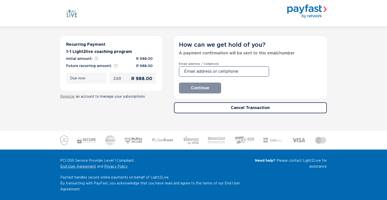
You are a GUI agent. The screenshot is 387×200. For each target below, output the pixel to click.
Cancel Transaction (250, 107)
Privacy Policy (116, 166)
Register (67, 96)
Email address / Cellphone (199, 64)
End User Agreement (78, 166)
